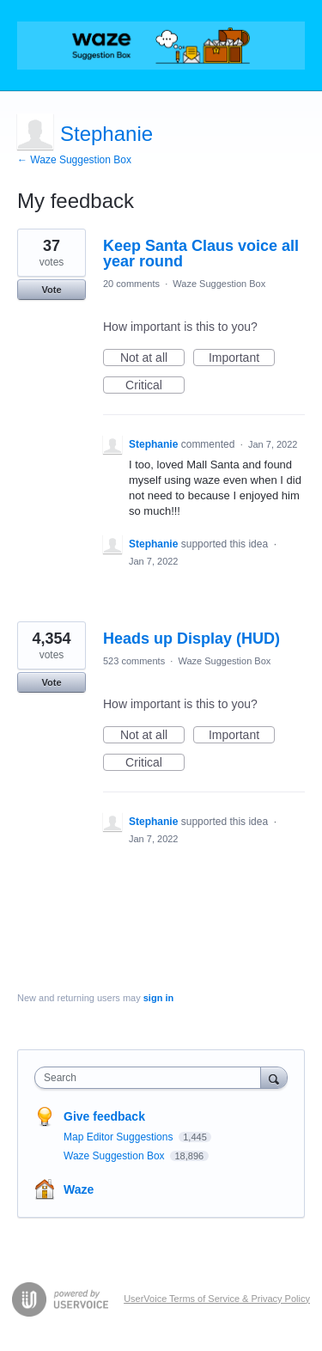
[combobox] (151, 1078)
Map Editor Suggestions (120, 1137)
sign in (158, 998)
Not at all (152, 358)
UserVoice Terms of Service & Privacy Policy (217, 1298)
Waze (79, 1189)
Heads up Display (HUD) (191, 638)
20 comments (131, 283)
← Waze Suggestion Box (74, 160)
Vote (51, 289)
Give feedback (104, 1116)
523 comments (134, 661)
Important (242, 358)
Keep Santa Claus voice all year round (201, 253)
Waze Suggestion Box (219, 283)
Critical (155, 386)
